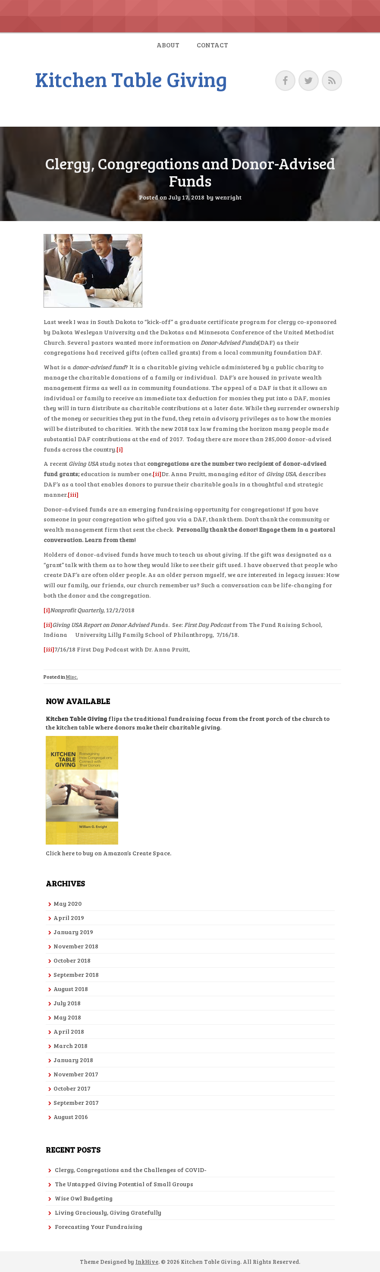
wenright (228, 197)
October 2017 (72, 1088)
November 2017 (75, 1074)
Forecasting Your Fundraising (98, 1226)
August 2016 (70, 1117)
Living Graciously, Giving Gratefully (108, 1212)
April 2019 (68, 917)
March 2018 (70, 1045)
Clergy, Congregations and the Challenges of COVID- (131, 1170)
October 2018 (72, 960)
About (168, 45)
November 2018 (75, 946)
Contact (212, 45)
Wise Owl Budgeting (84, 1198)
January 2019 (73, 932)
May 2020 (67, 903)
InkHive (146, 1262)
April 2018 (68, 1031)
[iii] (73, 494)
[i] (119, 449)
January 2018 (73, 1060)
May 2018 (67, 1017)
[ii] (157, 474)
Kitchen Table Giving (131, 79)
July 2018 (67, 1003)
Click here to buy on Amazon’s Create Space (108, 853)
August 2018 (70, 989)
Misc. (72, 676)
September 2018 (76, 974)
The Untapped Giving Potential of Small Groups (124, 1184)
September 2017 (76, 1102)
